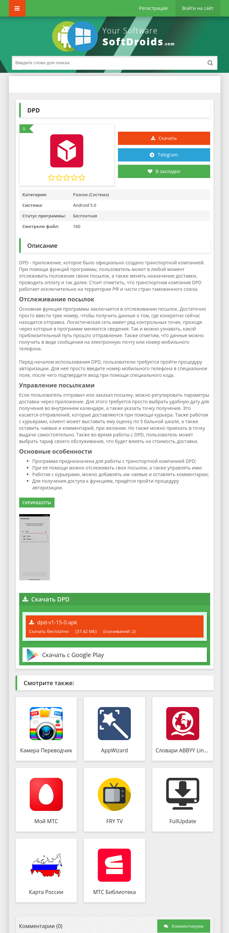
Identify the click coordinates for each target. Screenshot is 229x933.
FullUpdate (183, 821)
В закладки (164, 171)
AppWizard (114, 750)
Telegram (168, 155)
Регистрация (153, 8)
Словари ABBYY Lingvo (183, 750)
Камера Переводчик (46, 750)
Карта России (46, 892)
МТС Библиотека (114, 892)
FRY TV (114, 821)
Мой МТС (46, 821)
